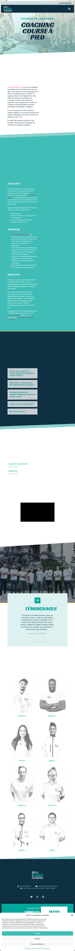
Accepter (37, 933)
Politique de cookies (29, 948)
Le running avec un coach (16, 87)
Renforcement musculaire (20, 234)
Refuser (37, 939)
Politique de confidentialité (43, 948)
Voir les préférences (37, 944)
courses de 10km (14, 315)
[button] (72, 915)
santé (21, 117)
